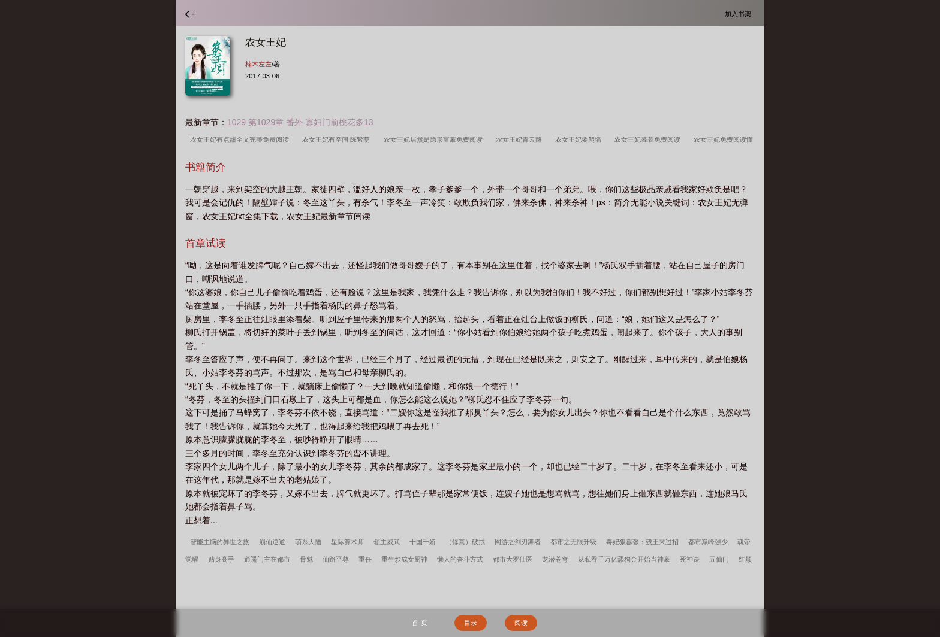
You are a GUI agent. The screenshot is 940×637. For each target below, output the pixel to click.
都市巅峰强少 (708, 541)
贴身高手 (221, 559)
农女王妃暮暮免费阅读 (649, 139)
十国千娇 (422, 541)
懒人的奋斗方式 (460, 559)
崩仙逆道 (272, 541)
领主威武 (386, 541)
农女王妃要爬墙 (580, 139)
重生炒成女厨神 (404, 559)
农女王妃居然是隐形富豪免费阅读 (435, 139)
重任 (365, 559)
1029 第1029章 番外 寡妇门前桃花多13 (300, 122)
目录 (470, 622)
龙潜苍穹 (555, 559)
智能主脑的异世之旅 (219, 541)
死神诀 (690, 559)
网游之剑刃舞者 (518, 541)
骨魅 (306, 559)
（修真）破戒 (465, 541)
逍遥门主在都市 (267, 559)
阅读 (521, 622)
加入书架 (740, 13)
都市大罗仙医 (512, 559)
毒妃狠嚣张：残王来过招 (642, 541)
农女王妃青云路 (521, 139)
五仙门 (719, 559)
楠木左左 (258, 64)
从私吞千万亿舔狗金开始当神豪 (624, 559)
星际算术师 (347, 541)
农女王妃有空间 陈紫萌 (337, 139)
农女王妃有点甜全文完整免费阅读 (241, 139)
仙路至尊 (336, 559)
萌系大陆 (308, 541)
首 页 (419, 622)
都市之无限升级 (573, 541)
